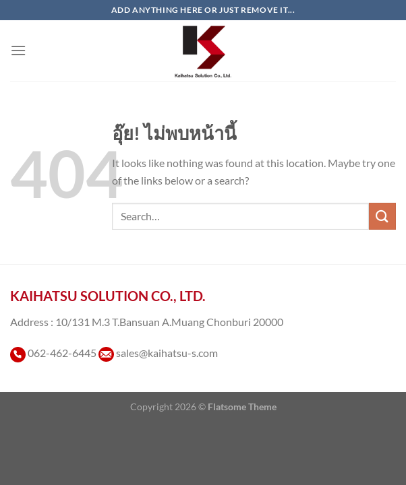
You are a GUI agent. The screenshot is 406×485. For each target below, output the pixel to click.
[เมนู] (18, 50)
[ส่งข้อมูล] (382, 216)
